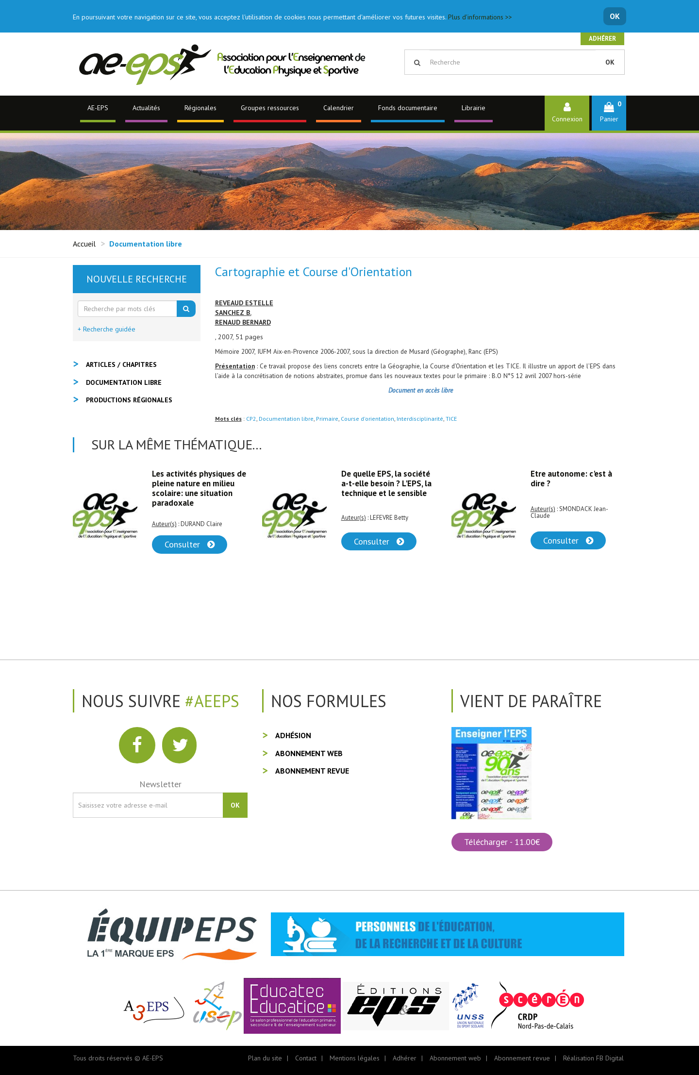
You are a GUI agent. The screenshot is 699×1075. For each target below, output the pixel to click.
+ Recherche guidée (106, 329)
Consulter (190, 544)
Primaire (327, 418)
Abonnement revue (312, 771)
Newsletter (160, 784)
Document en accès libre (420, 390)
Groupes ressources (270, 107)
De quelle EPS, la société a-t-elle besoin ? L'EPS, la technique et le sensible (386, 483)
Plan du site (265, 1058)
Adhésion (293, 735)
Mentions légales (355, 1058)
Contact (305, 1058)
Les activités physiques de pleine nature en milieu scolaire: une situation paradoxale (199, 488)
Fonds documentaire (407, 107)
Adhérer (602, 38)
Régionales (200, 107)
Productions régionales (129, 400)
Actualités (146, 107)
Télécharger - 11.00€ (502, 841)
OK (615, 16)
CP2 (251, 418)
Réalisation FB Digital (593, 1058)
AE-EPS (97, 107)
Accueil (84, 243)
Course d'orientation (367, 418)
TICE (451, 418)
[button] (609, 113)
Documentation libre (286, 418)
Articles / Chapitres (121, 364)
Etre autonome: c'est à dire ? (571, 478)
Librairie (473, 107)
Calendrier (338, 107)
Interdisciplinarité (420, 418)
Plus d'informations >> (480, 17)
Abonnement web (309, 753)
